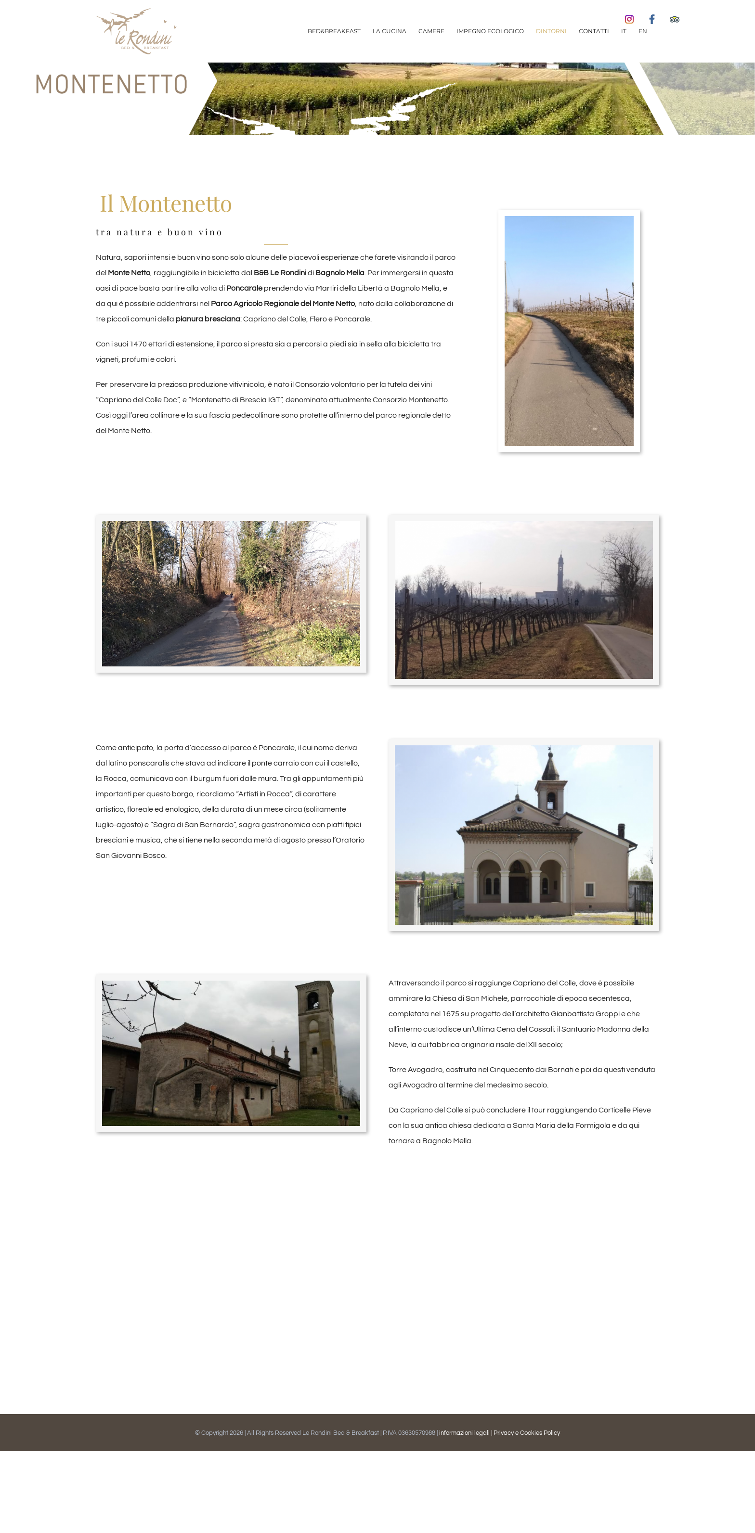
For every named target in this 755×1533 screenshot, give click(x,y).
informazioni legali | (466, 1433)
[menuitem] (334, 31)
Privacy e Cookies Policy (527, 1433)
